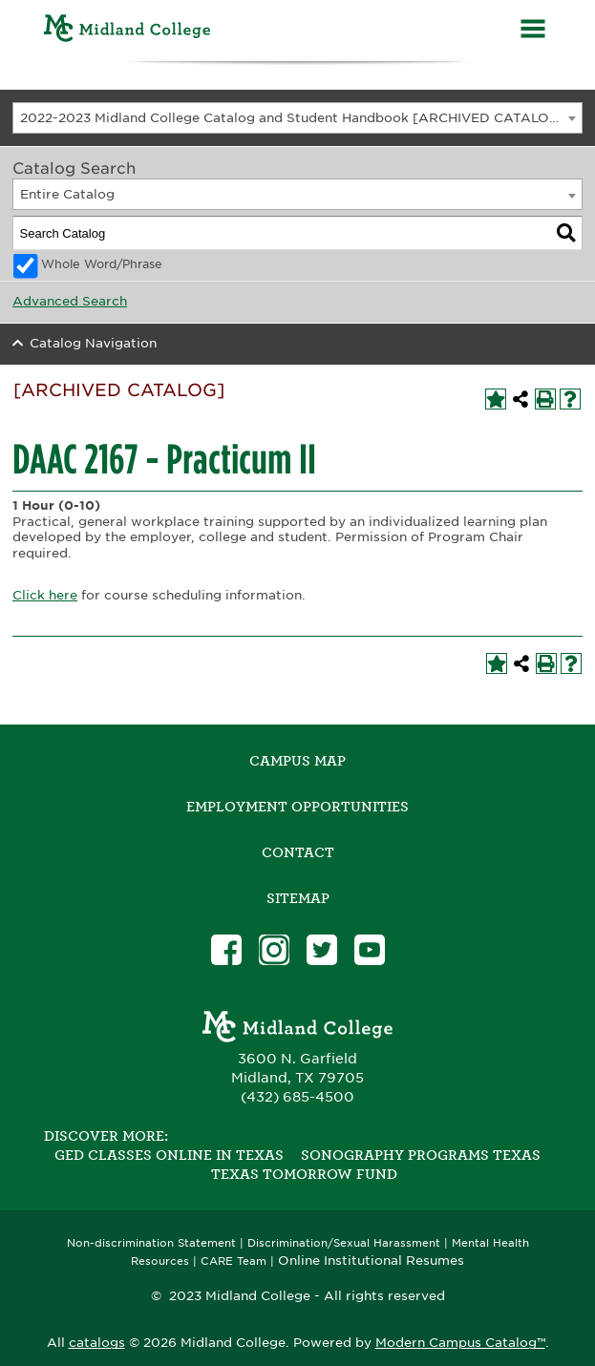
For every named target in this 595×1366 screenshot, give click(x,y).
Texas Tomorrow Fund (304, 1174)
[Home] (127, 31)
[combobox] (297, 118)
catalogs (97, 1342)
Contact (298, 852)
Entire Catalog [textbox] (67, 194)
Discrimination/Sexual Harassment (343, 1243)
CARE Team (233, 1261)
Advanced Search (69, 301)
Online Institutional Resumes (371, 1260)
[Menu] (533, 31)
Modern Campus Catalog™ (460, 1342)
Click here (44, 595)
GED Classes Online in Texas (169, 1155)
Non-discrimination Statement (151, 1243)
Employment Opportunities (297, 806)
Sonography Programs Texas (421, 1155)
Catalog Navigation (93, 343)
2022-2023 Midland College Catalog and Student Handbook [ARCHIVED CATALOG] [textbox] (292, 118)
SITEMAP (297, 898)
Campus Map (297, 760)
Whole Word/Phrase (101, 264)
